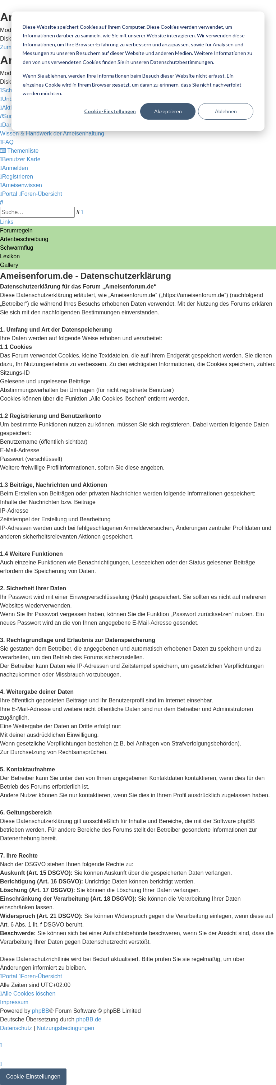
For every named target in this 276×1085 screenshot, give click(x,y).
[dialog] (138, 71)
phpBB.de (88, 1019)
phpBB (40, 1011)
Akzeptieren (168, 111)
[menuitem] (9, 116)
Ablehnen (226, 111)
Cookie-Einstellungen (110, 111)
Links (6, 222)
